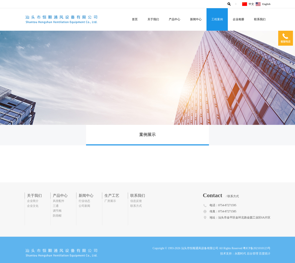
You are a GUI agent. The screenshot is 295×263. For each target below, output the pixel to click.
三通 (56, 211)
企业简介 (33, 206)
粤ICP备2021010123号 (256, 253)
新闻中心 (196, 19)
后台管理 (252, 259)
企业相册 (238, 19)
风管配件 (58, 206)
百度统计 (264, 259)
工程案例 (217, 19)
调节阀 (57, 216)
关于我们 (153, 19)
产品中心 (174, 19)
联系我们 (260, 19)
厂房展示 (110, 206)
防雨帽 (57, 221)
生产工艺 (111, 201)
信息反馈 (136, 206)
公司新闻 (84, 211)
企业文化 (33, 211)
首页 (135, 19)
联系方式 (136, 211)
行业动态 (84, 206)
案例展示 (147, 135)
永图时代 (240, 259)
